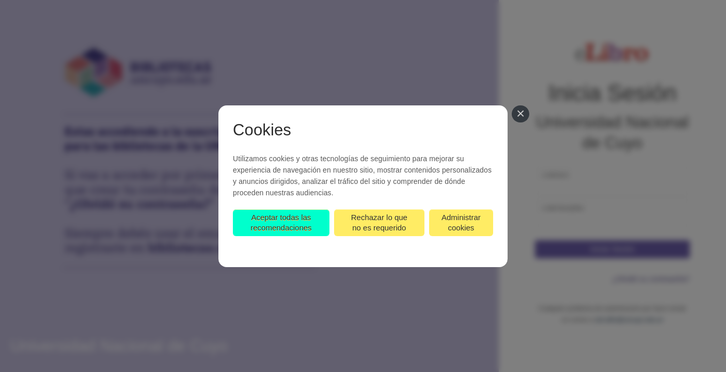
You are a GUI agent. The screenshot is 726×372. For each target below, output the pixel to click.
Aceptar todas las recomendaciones (280, 222)
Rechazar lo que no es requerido (379, 222)
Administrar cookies (461, 222)
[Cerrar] (520, 114)
